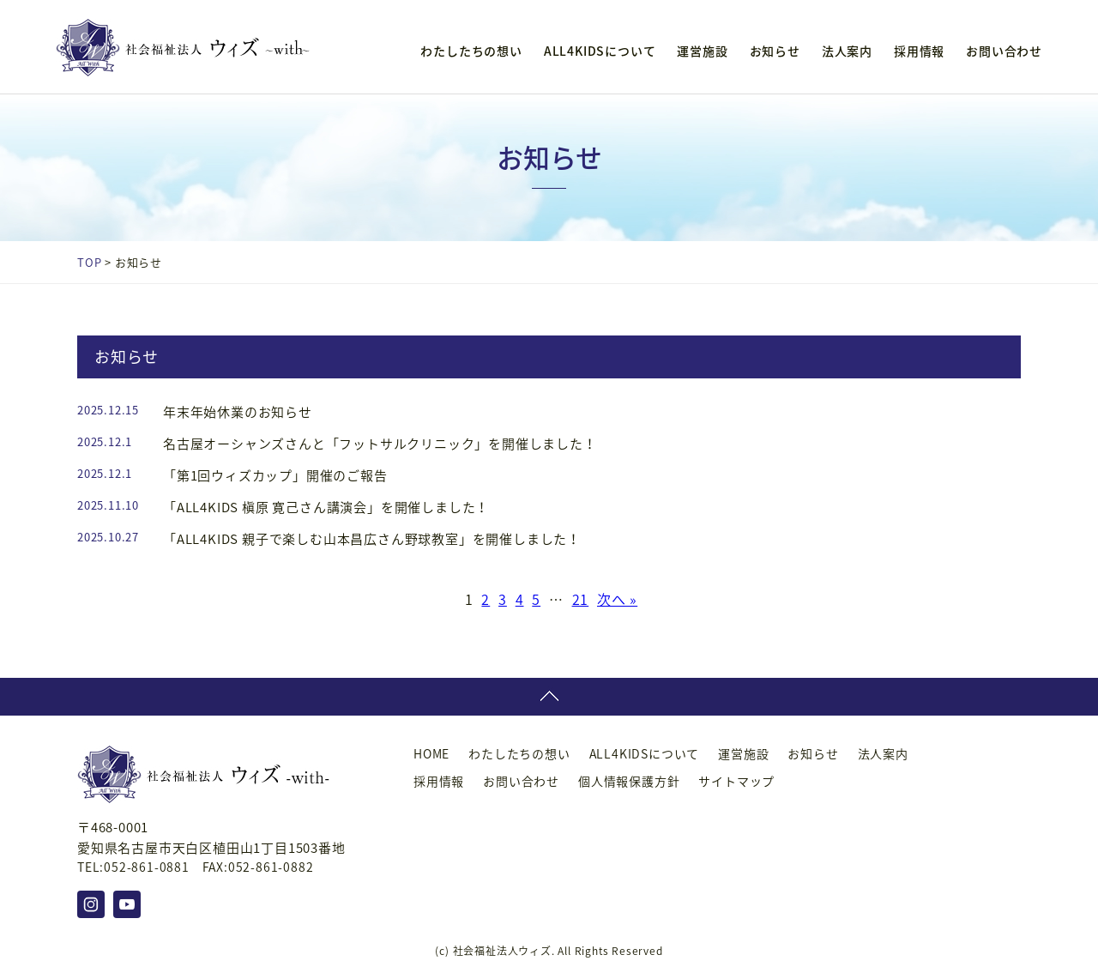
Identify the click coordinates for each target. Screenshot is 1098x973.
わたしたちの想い (471, 51)
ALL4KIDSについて (600, 51)
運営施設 (702, 51)
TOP (89, 262)
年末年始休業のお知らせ (237, 411)
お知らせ (775, 51)
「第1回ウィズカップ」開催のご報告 (275, 475)
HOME (431, 753)
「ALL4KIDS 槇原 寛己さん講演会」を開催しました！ (326, 507)
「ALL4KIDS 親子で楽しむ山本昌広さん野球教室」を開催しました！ (372, 538)
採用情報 (919, 51)
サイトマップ (736, 780)
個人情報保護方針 (628, 780)
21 (580, 599)
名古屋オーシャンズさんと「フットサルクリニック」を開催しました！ (380, 443)
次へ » (617, 599)
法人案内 (847, 51)
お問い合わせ (1004, 51)
